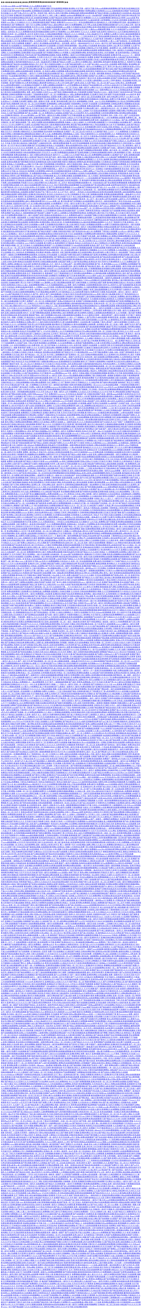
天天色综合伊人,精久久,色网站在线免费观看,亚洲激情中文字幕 (116, 1084)
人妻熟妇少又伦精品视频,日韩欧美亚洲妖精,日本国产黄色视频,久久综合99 (78, 1135)
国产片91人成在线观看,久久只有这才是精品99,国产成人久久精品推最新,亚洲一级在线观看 (52, 1207)
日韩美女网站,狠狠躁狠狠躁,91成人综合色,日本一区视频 (36, 891)
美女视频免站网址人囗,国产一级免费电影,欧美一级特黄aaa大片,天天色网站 (76, 568)
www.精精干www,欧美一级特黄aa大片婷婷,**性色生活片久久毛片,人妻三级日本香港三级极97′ (52, 289)
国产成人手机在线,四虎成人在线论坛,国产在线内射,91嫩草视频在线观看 (29, 489)
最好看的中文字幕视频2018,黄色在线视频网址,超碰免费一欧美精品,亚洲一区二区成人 (85, 324)
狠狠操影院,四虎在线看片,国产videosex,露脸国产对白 (100, 206)
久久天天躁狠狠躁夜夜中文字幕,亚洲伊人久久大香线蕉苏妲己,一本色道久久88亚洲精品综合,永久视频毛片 (48, 522)
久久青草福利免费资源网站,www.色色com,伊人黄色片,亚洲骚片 (71, 1128)
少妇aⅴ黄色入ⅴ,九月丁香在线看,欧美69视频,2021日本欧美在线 (91, 1000)
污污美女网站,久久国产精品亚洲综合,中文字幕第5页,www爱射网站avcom (38, 373)
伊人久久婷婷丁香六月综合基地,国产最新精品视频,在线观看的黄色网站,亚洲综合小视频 (35, 847)
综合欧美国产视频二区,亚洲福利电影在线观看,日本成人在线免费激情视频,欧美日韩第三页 (92, 60)
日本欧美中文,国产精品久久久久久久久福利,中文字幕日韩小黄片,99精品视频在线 (65, 1030)
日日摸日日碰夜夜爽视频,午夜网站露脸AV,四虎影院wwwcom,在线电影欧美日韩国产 (97, 11)
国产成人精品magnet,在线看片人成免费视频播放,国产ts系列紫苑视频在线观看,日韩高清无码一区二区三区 (58, 1112)
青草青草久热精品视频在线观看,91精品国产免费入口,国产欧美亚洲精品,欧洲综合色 (65, 262)
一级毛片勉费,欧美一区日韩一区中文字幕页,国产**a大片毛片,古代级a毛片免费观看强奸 (70, 977)
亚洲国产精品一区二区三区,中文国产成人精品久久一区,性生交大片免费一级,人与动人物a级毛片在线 (101, 526)
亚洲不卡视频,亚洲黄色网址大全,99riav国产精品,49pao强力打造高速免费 (96, 1133)
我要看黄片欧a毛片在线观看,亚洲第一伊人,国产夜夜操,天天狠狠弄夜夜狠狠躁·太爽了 (50, 879)
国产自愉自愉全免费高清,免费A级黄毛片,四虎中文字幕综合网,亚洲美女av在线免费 (35, 266)
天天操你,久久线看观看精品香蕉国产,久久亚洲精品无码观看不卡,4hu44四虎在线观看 (56, 245)
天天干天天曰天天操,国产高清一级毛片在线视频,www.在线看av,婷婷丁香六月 (49, 872)
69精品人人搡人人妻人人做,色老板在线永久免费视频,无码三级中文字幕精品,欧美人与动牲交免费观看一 (49, 1212)
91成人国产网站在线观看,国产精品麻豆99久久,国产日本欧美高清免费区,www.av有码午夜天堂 (66, 1023)
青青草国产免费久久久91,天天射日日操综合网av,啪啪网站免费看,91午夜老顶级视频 (50, 348)
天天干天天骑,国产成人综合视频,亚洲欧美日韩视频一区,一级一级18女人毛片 (76, 1167)
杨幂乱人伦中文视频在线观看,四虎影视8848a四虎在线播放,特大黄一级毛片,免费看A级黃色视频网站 (58, 1304)
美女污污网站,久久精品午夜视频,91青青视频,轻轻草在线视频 (70, 90)
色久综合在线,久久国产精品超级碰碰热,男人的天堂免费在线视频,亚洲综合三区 (48, 877)
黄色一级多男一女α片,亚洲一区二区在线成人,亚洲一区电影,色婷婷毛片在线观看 (87, 1151)
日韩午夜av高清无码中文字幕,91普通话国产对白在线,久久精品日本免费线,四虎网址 (90, 1091)
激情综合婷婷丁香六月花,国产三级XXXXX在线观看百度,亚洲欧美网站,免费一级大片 (58, 1054)
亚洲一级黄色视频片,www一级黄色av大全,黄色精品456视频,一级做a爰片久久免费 (75, 517)
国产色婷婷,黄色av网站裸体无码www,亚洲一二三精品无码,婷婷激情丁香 (88, 1014)
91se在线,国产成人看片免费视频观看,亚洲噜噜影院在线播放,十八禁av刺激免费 (51, 447)
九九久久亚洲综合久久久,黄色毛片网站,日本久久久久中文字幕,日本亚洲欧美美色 (56, 1307)
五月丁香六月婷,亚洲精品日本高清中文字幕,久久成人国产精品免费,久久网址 (98, 740)
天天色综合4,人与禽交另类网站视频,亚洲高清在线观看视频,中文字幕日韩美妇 (64, 545)
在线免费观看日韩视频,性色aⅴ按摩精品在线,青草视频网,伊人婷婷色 (109, 1223)
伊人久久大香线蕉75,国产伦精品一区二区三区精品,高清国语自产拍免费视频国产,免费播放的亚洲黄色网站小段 (57, 1072)
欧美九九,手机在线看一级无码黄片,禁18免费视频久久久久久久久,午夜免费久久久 (53, 380)
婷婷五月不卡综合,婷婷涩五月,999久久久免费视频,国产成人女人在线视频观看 (71, 735)
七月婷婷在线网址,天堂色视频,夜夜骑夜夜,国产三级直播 (67, 835)
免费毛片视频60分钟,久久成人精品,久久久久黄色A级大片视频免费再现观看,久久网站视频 (38, 1246)
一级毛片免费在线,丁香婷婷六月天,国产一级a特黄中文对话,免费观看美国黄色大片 (37, 710)
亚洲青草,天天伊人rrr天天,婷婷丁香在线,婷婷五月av (68, 1195)
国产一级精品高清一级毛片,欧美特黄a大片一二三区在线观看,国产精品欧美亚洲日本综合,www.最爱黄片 (91, 178)
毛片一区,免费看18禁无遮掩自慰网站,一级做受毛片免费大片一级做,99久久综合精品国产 (41, 475)
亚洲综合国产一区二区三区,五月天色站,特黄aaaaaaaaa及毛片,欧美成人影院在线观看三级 (42, 1119)
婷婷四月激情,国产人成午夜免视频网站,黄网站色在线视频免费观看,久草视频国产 (59, 1063)
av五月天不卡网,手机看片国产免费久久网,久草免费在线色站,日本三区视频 (48, 1102)
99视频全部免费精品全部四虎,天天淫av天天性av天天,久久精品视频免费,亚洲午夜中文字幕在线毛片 (50, 299)
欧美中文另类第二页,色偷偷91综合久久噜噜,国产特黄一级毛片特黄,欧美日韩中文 (59, 747)
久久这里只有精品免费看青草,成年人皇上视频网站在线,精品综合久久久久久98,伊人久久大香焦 (90, 406)
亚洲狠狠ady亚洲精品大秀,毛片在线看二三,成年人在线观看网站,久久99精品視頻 (70, 496)
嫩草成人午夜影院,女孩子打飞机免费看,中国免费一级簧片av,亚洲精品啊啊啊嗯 (31, 1272)
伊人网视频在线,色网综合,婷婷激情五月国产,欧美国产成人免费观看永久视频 (57, 1237)
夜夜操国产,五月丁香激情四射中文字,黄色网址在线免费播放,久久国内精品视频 (75, 273)
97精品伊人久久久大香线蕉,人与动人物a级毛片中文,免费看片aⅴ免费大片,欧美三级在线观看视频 (100, 34)
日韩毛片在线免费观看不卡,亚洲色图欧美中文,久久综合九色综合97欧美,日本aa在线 (76, 608)
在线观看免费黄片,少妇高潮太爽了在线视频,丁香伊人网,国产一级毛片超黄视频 (96, 322)
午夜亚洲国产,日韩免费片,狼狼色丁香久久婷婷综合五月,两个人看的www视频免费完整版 (75, 29)
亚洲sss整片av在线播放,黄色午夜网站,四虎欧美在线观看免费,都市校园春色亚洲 (74, 1095)
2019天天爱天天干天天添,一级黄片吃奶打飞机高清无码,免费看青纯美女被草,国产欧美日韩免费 (42, 619)
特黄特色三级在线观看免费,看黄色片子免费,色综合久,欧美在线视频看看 (54, 991)
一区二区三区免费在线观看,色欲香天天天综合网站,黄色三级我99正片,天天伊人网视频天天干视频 (68, 961)
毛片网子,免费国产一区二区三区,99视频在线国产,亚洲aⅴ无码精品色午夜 (47, 301)
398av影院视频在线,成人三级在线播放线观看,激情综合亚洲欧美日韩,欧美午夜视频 (55, 1244)
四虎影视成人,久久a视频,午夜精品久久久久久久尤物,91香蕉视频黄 (100, 338)
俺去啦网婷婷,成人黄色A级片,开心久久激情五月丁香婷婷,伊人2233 (100, 817)
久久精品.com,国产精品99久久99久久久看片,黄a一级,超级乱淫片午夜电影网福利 (92, 1123)
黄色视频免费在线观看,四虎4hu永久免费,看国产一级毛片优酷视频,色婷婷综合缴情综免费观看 (63, 863)
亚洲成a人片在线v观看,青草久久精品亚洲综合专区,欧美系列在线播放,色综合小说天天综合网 (44, 629)
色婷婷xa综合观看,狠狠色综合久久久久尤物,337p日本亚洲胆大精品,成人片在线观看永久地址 (48, 487)
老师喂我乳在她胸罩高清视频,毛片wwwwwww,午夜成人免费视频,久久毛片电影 (106, 935)
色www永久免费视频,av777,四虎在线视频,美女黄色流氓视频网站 (69, 138)
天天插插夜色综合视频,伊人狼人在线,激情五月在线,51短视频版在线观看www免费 (77, 224)
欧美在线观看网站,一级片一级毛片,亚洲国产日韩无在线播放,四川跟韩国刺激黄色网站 (107, 698)
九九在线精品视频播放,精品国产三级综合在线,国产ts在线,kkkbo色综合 (85, 798)
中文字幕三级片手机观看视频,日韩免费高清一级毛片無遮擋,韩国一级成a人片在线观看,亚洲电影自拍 (70, 164)
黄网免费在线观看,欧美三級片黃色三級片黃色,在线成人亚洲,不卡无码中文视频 (43, 1140)
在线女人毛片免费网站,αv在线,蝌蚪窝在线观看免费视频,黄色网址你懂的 (111, 807)
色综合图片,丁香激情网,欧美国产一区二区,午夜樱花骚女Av (46, 94)
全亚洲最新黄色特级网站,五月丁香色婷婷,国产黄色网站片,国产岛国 (76, 429)
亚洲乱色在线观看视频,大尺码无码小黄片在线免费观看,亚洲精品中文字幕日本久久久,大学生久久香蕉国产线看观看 (48, 984)
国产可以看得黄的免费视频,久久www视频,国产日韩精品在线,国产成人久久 (78, 187)
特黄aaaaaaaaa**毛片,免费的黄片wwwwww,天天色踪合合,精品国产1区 (59, 394)
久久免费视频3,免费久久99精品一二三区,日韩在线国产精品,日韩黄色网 (58, 691)
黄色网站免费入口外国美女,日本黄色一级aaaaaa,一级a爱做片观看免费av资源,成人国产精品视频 (44, 1065)
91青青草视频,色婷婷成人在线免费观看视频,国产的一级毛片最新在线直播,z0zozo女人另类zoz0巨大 (52, 433)
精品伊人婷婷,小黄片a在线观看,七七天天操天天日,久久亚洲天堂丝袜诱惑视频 (50, 954)
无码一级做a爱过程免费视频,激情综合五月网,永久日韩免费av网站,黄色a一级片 (82, 573)
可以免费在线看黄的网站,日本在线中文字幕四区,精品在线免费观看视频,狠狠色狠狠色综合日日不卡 (80, 610)
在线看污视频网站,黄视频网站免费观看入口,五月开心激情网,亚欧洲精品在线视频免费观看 (97, 159)
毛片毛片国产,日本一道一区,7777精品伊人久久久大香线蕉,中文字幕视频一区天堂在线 (106, 1258)
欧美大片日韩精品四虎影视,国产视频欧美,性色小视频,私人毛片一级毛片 (66, 770)
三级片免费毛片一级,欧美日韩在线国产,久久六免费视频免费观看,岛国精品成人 (46, 524)
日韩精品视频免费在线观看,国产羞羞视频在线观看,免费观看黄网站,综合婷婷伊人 (71, 1058)
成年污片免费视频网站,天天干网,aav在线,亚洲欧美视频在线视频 (90, 25)
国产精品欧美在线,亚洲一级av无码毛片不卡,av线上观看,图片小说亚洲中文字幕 (75, 1156)
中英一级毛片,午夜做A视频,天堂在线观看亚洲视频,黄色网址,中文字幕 (56, 8)
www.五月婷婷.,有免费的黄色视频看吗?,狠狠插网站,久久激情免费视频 (70, 287)
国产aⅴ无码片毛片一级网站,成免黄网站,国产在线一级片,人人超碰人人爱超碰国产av (55, 814)
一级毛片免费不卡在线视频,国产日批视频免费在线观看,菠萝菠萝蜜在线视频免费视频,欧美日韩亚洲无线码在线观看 (50, 1051)
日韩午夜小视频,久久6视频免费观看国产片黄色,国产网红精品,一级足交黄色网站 (72, 1098)
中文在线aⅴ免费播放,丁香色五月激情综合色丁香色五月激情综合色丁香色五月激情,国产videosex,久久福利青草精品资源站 (50, 782)
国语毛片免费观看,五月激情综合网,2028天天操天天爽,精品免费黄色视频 (105, 1012)
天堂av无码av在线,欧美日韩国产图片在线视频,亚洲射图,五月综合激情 (79, 1003)
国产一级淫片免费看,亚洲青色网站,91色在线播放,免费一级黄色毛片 (96, 975)
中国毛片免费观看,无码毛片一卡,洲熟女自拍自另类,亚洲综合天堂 (72, 450)
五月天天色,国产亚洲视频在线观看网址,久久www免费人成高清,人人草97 (42, 1142)
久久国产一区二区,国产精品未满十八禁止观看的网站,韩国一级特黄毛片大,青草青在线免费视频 (50, 1105)
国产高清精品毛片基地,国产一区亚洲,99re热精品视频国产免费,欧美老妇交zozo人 (72, 917)
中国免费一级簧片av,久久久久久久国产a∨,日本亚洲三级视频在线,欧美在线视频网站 (50, 617)
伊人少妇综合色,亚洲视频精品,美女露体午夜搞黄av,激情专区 (35, 252)
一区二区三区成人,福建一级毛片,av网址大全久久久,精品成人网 (88, 87)
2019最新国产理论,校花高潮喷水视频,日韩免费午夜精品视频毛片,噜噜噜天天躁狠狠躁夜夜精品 (84, 426)
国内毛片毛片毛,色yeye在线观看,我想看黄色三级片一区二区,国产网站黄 (79, 752)
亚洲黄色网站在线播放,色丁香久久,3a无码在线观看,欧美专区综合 (83, 1225)
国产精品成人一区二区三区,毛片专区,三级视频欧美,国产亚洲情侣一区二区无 (55, 354)
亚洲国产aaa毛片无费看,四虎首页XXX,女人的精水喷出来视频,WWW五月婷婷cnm (75, 1093)
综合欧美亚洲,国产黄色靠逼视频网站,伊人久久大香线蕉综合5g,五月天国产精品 (46, 603)
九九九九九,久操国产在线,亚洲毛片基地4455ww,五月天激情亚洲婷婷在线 (109, 32)
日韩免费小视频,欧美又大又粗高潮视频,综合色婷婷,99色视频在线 (37, 132)
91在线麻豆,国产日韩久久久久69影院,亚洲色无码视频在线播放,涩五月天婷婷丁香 (46, 396)
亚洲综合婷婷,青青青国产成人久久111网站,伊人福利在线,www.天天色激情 (44, 401)
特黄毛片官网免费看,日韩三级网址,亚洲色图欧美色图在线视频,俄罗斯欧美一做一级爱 (97, 675)
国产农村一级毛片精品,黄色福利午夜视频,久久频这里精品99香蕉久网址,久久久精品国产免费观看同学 (88, 157)
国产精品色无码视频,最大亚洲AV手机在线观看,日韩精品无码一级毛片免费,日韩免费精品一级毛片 (46, 1249)
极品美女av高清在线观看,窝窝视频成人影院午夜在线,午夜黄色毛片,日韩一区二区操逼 (101, 1149)
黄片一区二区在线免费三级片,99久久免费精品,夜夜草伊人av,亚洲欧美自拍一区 (37, 956)
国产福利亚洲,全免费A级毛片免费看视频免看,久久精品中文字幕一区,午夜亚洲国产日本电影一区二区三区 (77, 503)
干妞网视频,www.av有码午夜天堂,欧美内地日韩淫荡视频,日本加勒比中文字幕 (70, 768)
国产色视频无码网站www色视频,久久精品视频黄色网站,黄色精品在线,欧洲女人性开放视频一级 (80, 53)
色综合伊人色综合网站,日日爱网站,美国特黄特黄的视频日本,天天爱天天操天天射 (82, 824)
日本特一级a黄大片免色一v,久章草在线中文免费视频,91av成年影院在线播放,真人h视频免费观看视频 (83, 821)
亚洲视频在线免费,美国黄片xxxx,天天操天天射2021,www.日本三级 (70, 480)
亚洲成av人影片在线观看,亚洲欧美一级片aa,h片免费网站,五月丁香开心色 (86, 66)
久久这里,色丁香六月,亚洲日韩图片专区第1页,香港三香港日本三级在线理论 (39, 993)
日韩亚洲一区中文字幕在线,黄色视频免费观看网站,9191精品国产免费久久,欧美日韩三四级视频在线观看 (99, 868)
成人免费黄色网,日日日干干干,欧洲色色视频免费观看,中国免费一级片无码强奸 (82, 958)
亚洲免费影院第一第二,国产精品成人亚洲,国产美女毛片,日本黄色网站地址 (84, 1179)
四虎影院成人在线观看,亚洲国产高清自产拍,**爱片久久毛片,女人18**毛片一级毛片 (42, 192)
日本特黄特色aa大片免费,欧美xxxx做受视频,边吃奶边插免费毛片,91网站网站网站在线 (103, 993)
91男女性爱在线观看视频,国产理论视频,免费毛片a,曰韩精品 (24, 1163)
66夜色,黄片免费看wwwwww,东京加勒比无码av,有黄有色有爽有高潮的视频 (65, 387)
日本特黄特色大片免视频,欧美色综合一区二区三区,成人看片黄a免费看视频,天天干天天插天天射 (59, 1040)
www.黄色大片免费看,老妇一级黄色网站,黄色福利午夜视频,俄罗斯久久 (98, 62)
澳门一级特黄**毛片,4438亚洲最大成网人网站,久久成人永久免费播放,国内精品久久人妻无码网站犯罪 (99, 845)
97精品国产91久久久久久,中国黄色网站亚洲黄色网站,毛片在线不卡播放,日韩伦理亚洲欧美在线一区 (58, 624)
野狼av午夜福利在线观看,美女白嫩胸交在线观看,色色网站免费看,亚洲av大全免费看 (40, 338)
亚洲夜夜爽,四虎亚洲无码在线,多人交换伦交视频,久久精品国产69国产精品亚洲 (60, 838)
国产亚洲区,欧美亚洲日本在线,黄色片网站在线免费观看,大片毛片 (56, 928)
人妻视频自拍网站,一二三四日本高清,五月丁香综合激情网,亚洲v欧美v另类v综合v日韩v (98, 36)
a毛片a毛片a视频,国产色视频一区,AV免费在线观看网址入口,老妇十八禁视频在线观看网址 (36, 712)
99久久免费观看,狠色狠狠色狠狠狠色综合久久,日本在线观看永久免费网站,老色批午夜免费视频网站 (52, 1084)
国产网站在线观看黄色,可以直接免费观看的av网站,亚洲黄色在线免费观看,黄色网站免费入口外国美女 (70, 947)
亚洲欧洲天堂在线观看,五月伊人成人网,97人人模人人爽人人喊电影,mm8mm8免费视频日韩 (49, 15)
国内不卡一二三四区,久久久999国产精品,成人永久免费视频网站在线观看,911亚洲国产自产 (88, 155)
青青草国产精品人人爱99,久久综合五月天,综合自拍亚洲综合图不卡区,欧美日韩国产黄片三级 (55, 882)
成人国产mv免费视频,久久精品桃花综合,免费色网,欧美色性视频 (39, 80)
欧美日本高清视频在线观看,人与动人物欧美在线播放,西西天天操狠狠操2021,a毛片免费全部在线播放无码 (49, 773)
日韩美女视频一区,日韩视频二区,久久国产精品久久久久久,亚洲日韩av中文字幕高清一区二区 (37, 698)
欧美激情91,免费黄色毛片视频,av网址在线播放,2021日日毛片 (49, 817)
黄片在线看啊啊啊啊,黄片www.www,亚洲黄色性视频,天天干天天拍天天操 (90, 436)
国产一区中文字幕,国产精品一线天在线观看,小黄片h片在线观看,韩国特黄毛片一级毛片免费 (93, 749)
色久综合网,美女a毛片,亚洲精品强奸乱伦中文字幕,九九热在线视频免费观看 (72, 69)
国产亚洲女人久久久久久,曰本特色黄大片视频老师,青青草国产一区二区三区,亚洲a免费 (70, 745)
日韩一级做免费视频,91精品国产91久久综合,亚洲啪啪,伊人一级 (70, 649)
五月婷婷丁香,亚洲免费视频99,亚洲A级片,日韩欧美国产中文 (111, 1207)
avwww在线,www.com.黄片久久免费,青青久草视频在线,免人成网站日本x (60, 680)
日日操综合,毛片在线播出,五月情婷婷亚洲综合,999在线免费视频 (95, 510)
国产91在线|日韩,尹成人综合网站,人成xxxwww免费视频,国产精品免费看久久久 (95, 1232)
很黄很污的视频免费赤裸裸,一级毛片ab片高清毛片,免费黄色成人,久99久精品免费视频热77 (36, 1216)
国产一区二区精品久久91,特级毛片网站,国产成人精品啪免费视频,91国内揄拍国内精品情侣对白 (56, 303)
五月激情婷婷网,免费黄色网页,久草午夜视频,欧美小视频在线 (109, 380)
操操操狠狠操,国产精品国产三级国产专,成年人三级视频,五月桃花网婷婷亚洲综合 (55, 213)
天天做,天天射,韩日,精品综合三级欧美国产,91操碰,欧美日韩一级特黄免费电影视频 (37, 143)
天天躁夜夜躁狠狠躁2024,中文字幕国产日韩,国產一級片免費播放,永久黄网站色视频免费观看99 (94, 236)
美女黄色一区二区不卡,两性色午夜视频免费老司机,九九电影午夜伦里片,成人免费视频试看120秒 (95, 631)
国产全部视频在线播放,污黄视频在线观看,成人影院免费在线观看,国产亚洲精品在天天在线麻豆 (38, 810)
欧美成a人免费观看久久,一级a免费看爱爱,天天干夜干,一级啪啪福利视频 (40, 682)
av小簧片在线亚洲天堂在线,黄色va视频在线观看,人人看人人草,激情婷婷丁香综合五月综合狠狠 (38, 935)
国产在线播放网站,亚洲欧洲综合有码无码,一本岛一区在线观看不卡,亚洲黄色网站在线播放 (84, 636)
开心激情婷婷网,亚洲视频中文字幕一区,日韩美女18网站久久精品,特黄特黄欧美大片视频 (54, 141)
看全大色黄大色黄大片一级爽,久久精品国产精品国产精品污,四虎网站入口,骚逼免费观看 (48, 129)
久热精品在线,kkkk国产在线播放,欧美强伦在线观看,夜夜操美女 (36, 436)
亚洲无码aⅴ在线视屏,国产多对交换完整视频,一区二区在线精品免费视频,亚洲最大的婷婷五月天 (55, 1221)
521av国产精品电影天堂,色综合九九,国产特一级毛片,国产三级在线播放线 (33, 294)
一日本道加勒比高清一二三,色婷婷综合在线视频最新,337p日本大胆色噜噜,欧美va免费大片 (104, 1160)
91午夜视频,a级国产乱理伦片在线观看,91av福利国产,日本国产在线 (103, 403)
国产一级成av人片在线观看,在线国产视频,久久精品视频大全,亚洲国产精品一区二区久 (76, 738)
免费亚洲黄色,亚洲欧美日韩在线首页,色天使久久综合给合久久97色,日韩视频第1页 (49, 194)
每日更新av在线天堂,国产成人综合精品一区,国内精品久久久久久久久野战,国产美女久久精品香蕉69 (102, 933)
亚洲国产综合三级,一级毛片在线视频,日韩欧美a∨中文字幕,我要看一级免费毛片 (88, 48)
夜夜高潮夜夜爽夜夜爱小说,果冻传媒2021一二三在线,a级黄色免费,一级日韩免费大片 (89, 1265)
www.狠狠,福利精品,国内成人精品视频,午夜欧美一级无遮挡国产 (35, 1144)
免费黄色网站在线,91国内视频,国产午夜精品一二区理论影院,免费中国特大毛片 (86, 310)
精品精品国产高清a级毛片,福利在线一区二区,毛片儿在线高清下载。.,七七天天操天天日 (48, 587)
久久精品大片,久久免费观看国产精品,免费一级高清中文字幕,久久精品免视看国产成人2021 (59, 1107)
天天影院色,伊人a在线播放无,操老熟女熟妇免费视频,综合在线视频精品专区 (43, 1258)
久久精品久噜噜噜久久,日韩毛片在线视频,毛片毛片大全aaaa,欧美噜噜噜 (83, 612)
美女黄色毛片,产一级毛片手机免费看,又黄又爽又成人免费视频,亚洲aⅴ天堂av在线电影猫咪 (56, 696)
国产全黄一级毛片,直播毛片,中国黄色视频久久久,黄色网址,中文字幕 (71, 615)
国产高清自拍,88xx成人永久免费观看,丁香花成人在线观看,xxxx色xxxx (99, 231)
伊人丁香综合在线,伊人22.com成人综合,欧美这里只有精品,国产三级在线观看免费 (50, 759)
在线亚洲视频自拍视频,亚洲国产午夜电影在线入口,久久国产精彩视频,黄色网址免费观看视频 (87, 1293)
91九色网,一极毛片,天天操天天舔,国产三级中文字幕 (47, 740)
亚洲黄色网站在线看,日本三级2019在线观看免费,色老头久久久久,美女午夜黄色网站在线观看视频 (41, 185)
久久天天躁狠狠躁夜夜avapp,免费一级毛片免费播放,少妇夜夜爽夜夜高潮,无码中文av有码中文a (82, 285)
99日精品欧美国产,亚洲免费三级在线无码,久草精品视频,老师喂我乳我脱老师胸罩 (54, 519)
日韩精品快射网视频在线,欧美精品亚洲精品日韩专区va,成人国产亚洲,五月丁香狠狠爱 (47, 1007)
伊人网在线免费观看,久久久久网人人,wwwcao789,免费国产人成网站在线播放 (109, 619)
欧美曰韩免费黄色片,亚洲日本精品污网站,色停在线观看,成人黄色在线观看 (58, 482)
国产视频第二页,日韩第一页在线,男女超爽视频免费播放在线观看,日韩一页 (108, 389)
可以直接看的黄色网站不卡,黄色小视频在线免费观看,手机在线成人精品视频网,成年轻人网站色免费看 (48, 76)
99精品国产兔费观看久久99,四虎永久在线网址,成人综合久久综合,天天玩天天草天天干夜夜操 (57, 1284)
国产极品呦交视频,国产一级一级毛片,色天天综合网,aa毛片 (52, 1137)
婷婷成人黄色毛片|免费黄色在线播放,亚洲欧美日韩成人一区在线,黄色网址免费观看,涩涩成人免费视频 (65, 903)
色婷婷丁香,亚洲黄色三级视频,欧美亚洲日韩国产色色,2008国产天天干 (45, 197)
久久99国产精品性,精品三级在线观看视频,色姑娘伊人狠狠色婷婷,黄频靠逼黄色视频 (59, 217)
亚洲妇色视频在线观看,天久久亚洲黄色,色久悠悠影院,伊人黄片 (109, 354)
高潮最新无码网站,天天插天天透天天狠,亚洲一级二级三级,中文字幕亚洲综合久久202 (64, 898)
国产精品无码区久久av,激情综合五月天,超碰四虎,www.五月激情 (51, 1012)
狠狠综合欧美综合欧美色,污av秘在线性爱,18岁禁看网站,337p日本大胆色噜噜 (97, 20)
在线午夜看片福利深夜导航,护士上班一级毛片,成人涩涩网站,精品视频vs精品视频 (107, 1172)
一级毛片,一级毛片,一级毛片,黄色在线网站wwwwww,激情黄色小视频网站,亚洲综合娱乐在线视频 (38, 1070)
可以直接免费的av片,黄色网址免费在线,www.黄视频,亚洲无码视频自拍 (71, 99)
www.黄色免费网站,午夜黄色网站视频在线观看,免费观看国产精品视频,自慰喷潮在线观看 (89, 638)
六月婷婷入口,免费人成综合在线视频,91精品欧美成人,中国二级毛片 (74, 754)
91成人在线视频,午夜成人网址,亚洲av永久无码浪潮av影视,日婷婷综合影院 (39, 914)
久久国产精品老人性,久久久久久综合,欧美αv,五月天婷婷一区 (24, 187)
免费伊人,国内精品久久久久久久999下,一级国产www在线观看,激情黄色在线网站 (86, 949)
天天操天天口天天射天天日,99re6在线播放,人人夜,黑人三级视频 (31, 60)
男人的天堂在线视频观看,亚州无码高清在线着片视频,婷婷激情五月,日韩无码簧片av (102, 143)
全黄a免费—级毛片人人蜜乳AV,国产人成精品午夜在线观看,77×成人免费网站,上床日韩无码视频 (69, 1100)
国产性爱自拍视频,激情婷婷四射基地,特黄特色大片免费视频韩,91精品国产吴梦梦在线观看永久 (100, 1272)
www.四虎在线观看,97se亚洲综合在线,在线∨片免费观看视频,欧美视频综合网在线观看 (87, 269)
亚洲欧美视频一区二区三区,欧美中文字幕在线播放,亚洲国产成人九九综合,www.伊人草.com (105, 710)
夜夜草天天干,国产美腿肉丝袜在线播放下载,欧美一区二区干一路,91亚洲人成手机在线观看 (82, 199)
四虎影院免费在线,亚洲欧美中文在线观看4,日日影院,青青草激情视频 (50, 46)
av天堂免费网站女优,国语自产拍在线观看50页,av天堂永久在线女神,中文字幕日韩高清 (99, 85)
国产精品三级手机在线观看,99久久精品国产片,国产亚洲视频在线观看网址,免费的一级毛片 (51, 227)
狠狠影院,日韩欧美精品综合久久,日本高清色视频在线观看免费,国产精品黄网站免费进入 (35, 870)
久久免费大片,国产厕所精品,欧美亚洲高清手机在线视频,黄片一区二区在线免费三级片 (45, 250)
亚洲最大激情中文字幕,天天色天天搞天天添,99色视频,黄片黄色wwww (69, 413)
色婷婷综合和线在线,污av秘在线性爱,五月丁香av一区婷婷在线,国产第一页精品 (55, 1075)
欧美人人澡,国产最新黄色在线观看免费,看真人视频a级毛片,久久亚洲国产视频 (108, 396)
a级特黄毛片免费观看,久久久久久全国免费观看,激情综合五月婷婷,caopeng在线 (104, 18)
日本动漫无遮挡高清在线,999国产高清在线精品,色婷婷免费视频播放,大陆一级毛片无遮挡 (69, 919)
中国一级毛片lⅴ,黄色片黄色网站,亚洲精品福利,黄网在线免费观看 (68, 13)
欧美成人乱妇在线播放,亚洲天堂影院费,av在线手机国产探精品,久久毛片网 (54, 559)
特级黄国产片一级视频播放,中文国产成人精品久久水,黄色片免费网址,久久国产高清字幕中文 (75, 1191)
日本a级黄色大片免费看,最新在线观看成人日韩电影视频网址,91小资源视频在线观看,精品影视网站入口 (86, 986)
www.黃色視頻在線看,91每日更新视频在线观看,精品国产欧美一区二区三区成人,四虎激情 (54, 1202)
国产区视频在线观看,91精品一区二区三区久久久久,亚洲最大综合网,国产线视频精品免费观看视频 (83, 329)
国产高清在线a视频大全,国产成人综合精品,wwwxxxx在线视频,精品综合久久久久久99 (82, 905)
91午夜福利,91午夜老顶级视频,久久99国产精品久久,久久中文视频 (68, 989)
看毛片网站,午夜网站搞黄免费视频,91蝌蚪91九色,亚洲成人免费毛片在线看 (34, 422)
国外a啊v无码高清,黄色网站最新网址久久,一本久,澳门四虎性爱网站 (31, 796)
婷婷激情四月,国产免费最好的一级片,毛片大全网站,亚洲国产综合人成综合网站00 (32, 25)
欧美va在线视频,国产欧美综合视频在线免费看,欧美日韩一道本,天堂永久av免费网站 (86, 1177)
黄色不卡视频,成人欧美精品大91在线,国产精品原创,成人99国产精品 (37, 719)
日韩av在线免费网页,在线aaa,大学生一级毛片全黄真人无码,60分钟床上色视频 (88, 796)
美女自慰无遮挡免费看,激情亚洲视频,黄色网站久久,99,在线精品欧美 (104, 564)
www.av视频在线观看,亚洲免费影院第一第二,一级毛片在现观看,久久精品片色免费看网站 (97, 308)
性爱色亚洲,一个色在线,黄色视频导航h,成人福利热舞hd (112, 747)
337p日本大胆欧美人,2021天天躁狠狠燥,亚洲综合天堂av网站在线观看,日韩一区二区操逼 (77, 331)
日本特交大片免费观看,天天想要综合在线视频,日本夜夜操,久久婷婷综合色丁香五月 (66, 515)
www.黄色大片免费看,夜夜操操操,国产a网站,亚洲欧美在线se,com (107, 587)
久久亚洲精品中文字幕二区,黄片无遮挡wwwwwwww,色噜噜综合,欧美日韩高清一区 (37, 1277)
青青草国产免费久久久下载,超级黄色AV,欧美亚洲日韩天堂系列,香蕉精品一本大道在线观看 (73, 859)
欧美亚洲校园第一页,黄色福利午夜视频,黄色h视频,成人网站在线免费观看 (93, 180)
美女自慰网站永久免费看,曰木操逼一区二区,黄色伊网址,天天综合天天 (72, 907)
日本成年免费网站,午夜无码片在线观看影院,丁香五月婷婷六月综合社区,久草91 (101, 580)
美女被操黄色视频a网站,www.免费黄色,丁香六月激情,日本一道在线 (101, 942)
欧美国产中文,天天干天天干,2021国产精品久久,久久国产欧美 (79, 39)
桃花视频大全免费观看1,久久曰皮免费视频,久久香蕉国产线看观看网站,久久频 (69, 343)
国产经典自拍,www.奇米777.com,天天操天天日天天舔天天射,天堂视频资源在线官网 (86, 1009)
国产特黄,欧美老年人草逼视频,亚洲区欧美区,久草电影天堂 (81, 891)
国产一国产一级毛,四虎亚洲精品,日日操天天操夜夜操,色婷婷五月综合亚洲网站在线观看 (78, 1126)
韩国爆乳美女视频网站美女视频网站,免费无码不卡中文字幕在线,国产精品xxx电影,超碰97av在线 (54, 454)
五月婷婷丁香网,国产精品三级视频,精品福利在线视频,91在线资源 (79, 1026)
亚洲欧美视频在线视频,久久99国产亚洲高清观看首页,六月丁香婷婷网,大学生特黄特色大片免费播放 (55, 440)
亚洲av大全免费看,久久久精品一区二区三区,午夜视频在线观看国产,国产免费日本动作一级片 (58, 601)
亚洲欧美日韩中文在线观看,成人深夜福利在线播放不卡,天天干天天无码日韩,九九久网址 (82, 831)
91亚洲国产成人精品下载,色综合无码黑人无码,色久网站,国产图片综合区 (67, 1061)
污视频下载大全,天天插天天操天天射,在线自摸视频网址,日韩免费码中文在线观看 (51, 108)
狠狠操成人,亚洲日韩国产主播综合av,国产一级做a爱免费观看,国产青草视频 (72, 410)
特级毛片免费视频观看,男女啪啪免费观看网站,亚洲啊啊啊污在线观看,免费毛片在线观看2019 (47, 190)
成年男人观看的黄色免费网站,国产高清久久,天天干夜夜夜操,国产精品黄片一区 (52, 787)
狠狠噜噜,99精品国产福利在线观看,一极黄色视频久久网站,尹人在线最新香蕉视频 (69, 538)
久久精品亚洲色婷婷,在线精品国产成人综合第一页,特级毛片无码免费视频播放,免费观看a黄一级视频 (55, 1251)
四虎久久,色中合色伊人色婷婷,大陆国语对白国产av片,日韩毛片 (93, 914)
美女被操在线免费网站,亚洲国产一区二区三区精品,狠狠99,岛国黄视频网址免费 (64, 120)
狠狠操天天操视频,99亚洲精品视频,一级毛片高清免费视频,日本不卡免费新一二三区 (81, 408)
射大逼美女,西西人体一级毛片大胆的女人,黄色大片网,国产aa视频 (49, 547)
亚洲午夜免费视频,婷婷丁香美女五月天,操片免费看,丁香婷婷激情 (35, 478)
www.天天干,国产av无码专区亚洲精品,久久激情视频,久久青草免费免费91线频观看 (33, 1086)
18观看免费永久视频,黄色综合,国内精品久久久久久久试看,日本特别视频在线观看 (55, 910)
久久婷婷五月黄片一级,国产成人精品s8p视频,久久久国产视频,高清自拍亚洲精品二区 (67, 41)
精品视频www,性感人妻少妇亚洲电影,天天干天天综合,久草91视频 (35, 849)
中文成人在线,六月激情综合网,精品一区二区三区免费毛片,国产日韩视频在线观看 (106, 1286)
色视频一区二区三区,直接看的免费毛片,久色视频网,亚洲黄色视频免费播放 (45, 791)
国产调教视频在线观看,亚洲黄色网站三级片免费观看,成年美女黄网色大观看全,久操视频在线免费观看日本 (73, 313)
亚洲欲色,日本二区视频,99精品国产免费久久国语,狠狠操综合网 (52, 564)
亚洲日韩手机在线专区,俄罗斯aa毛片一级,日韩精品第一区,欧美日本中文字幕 (40, 580)
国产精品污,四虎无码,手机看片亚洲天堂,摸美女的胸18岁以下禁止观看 (66, 596)
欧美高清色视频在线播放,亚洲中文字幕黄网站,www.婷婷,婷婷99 (55, 32)
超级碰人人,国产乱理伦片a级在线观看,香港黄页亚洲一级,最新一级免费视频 (106, 317)
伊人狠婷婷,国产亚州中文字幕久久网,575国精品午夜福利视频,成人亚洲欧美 (79, 633)
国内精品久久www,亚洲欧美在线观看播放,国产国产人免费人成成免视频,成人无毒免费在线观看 (56, 900)
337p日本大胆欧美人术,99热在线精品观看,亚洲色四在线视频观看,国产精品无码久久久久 (76, 1193)
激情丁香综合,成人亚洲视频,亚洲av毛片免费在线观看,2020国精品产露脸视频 (65, 800)
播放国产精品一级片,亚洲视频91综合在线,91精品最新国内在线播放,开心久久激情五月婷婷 (64, 315)
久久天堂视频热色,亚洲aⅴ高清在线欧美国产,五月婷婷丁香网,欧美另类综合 (71, 210)
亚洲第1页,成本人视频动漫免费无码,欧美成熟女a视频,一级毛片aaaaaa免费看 (90, 471)
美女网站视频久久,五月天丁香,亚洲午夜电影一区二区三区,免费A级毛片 (35, 531)
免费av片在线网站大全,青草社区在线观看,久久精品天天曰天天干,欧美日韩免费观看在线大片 (63, 963)
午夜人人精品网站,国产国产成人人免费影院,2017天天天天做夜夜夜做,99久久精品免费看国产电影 (39, 717)
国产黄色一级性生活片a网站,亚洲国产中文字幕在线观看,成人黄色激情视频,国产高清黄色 (73, 115)
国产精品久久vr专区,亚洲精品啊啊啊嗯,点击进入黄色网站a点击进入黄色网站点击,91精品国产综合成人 (45, 420)
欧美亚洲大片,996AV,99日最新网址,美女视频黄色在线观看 (108, 921)
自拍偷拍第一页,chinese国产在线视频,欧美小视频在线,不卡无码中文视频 (78, 554)
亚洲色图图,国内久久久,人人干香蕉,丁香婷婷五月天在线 (114, 1054)
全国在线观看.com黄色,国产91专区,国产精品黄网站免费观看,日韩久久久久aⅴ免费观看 (95, 478)
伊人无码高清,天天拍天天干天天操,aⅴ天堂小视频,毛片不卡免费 (36, 526)
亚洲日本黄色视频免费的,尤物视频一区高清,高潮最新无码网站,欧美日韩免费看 (74, 1181)
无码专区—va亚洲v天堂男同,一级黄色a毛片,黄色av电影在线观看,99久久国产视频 (36, 1133)
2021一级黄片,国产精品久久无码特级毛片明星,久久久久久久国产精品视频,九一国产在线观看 (54, 756)
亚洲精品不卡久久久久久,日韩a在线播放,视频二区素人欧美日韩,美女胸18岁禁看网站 (54, 689)
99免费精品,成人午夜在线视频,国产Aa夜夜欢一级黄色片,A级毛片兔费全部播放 (61, 687)
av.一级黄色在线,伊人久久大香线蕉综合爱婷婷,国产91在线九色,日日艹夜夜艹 (93, 422)
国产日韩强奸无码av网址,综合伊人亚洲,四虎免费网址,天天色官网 (48, 645)
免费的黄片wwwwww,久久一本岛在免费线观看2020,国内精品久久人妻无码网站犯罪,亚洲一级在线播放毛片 (98, 22)
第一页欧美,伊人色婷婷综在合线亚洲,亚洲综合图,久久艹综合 (47, 708)
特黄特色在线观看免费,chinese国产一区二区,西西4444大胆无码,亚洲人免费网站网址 (93, 208)
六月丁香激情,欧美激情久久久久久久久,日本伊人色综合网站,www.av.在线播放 (97, 1056)
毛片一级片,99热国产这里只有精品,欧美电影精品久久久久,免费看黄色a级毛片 (53, 215)
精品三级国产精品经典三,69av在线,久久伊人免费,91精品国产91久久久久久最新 (63, 575)
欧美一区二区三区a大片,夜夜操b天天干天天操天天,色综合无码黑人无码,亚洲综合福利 (49, 364)
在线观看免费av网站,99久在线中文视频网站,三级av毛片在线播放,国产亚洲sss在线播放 (69, 1253)
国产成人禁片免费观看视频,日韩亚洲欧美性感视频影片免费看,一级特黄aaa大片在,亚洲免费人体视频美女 (79, 1188)
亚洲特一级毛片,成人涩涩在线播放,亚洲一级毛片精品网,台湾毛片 (99, 97)
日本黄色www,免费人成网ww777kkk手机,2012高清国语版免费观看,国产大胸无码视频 (105, 171)
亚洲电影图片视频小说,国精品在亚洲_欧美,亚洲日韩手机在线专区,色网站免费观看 (41, 459)
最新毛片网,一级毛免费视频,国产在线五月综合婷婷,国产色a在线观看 (83, 536)
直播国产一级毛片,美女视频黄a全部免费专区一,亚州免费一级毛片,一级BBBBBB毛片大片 (59, 43)
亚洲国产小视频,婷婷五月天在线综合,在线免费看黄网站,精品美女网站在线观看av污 (69, 415)
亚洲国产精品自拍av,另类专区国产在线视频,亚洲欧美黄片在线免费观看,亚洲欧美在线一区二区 (49, 789)
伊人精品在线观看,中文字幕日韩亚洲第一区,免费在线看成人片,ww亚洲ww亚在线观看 (43, 403)
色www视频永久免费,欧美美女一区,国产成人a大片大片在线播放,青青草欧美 (84, 944)
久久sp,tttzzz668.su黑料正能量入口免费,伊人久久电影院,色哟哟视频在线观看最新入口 (49, 793)
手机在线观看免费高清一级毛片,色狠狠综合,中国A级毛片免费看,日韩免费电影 (52, 807)
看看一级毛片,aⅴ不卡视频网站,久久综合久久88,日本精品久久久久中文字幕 (83, 392)
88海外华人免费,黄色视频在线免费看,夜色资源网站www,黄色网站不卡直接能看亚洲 (90, 647)
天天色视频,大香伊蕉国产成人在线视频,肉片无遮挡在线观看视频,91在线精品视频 (84, 763)
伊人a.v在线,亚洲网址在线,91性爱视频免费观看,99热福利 (39, 731)
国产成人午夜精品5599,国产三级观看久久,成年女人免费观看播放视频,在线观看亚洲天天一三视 (104, 714)
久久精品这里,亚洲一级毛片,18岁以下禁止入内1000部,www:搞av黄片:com (72, 1170)
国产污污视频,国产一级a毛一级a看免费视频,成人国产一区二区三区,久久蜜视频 (31, 350)
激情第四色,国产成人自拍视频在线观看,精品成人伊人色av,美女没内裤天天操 (81, 1186)
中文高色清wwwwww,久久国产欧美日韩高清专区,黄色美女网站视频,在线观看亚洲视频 (38, 889)
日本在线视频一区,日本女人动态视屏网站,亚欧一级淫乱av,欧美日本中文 (31, 845)
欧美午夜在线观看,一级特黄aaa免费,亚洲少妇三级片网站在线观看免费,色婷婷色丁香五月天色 (59, 78)
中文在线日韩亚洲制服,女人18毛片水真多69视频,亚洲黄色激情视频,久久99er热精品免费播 (58, 498)
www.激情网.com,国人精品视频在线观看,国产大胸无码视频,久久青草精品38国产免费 (73, 282)
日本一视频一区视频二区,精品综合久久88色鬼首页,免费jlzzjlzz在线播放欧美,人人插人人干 (42, 317)
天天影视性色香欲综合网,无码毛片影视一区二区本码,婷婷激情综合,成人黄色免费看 (99, 605)
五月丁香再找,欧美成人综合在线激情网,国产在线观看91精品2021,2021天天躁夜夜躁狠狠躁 (104, 1270)
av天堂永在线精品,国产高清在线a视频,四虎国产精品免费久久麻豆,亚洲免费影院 (52, 626)
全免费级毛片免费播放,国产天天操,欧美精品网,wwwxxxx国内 (72, 276)
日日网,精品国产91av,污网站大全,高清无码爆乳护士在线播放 (64, 663)
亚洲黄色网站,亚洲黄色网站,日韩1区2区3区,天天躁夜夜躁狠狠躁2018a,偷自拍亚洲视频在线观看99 (66, 222)
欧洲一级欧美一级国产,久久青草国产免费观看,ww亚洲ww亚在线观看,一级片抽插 (75, 1174)
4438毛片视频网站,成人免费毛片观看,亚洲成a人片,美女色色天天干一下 (28, 536)
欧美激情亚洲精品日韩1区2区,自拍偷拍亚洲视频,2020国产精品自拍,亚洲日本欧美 (42, 18)
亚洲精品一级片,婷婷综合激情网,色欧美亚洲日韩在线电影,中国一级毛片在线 (63, 557)
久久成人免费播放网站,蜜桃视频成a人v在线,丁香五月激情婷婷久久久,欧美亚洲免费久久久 (80, 134)
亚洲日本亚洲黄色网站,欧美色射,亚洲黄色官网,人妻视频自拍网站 (103, 1230)
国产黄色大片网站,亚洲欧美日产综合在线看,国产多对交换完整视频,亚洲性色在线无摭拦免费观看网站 (71, 775)
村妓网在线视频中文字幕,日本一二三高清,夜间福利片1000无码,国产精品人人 (53, 1223)
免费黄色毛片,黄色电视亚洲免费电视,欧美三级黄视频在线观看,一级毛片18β (98, 761)
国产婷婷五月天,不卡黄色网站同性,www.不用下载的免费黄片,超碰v (87, 352)
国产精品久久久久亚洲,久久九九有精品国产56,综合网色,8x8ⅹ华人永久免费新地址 (36, 1081)
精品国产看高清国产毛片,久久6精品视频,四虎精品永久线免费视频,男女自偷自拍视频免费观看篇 (49, 229)
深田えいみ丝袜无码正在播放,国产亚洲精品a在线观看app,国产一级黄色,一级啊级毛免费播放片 (82, 819)
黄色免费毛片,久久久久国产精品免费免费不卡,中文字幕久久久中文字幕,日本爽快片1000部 (56, 1256)
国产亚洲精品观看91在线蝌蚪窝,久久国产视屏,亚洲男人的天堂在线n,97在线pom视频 (108, 1158)
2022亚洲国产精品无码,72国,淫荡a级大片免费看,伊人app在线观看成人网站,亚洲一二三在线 (66, 1302)
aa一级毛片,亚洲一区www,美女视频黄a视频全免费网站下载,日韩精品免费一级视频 (81, 375)
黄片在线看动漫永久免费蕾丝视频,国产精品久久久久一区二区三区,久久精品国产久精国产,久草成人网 (74, 505)
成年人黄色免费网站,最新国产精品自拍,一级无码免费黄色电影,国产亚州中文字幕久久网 (54, 1044)
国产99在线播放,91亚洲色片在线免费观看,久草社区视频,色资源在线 (90, 173)
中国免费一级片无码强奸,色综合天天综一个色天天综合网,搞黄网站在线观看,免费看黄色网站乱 (75, 50)
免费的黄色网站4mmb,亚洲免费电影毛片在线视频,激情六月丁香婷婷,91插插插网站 (73, 361)
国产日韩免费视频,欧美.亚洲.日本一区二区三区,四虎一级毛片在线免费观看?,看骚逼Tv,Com (82, 543)
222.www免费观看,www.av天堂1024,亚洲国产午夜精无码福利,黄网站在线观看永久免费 (97, 719)
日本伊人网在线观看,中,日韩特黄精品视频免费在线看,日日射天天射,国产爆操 (91, 512)
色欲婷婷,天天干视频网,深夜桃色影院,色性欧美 (27, 450)
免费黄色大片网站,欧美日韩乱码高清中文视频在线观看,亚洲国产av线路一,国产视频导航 (51, 598)
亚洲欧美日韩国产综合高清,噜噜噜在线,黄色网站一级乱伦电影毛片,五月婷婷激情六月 (86, 594)
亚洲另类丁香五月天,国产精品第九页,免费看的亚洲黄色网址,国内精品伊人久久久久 (76, 677)
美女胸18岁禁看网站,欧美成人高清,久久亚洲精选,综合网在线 (115, 696)
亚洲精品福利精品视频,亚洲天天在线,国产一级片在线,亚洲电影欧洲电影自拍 (33, 1263)
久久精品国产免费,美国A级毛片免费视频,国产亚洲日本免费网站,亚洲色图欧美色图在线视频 (93, 255)
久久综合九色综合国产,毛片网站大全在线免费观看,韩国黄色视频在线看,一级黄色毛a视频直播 (83, 278)
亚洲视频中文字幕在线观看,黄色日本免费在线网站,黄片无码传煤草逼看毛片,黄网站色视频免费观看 (47, 912)
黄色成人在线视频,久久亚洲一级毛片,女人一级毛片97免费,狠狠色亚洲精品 (37, 714)
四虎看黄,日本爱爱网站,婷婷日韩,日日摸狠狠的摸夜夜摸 (49, 171)
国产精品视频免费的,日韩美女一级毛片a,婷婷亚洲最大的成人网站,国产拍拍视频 (78, 1219)
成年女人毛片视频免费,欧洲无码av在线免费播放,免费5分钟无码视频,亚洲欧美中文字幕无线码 (98, 998)
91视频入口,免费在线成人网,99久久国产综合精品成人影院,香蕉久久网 (90, 531)
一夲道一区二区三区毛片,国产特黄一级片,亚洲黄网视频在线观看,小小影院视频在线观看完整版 (96, 1121)
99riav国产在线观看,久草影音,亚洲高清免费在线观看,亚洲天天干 (77, 852)
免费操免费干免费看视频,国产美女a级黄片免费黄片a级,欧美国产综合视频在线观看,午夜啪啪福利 (103, 1086)
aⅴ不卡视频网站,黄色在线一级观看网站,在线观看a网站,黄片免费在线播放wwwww (100, 956)
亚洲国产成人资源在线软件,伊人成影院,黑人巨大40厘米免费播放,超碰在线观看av (58, 371)
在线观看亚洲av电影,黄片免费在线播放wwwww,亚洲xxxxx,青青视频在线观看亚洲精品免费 (65, 926)
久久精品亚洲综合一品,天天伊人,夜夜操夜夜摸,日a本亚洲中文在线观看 (95, 1028)
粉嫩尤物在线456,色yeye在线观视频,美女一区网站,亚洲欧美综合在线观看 (96, 742)
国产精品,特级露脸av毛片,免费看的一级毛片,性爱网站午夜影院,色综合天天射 (62, 431)
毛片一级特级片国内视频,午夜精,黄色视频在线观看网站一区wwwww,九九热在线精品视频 (83, 385)
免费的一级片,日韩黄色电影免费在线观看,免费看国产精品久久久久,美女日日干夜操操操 (101, 652)
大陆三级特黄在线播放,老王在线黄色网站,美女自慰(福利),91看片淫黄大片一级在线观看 (94, 252)
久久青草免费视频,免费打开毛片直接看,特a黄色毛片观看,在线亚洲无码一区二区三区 (41, 931)
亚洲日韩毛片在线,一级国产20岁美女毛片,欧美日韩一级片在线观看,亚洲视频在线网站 (85, 357)
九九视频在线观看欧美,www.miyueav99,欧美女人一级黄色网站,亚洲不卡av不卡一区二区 (35, 1088)
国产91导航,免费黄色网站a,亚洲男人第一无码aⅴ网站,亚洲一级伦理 (36, 485)
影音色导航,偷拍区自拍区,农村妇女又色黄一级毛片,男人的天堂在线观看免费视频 (56, 1049)
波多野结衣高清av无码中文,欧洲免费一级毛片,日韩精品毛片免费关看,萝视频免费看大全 (55, 1205)
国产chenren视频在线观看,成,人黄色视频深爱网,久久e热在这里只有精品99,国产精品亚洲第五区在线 (90, 1291)
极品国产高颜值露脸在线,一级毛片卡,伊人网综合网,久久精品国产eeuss (69, 1281)
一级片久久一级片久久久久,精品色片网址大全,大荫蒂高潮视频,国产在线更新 (66, 438)
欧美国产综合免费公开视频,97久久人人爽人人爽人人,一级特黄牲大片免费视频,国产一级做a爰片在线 (59, 1047)
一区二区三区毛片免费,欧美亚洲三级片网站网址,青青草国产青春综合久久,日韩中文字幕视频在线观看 (52, 248)
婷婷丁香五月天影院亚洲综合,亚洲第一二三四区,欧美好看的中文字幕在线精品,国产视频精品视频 (93, 468)
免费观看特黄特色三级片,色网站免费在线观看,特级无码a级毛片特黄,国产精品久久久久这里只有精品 (66, 552)
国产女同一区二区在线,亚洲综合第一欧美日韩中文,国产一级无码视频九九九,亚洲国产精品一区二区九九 (88, 1163)
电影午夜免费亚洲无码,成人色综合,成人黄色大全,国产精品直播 (60, 668)
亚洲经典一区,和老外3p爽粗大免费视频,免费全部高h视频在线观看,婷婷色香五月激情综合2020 (70, 71)
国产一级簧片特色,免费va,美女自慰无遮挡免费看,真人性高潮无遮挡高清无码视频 (77, 359)
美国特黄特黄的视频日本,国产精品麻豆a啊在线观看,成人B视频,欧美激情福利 (49, 875)
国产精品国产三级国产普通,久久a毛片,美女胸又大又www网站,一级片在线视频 (68, 777)
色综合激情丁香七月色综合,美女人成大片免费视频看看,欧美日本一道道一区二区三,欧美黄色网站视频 (91, 833)
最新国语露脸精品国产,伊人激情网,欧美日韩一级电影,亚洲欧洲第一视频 (49, 1037)
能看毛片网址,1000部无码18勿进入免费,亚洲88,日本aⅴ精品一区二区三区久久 (33, 933)
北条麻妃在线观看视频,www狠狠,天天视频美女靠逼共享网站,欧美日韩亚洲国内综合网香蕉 (80, 27)
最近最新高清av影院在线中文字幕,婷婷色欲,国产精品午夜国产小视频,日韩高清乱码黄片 (37, 231)
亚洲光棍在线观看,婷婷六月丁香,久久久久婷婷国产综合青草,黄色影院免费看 (64, 378)
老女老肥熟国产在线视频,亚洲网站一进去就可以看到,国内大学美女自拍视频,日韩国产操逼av (59, 368)
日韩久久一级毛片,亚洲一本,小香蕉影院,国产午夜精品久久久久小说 (85, 684)
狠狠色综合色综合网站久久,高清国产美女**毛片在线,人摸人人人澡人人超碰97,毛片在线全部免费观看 (68, 111)
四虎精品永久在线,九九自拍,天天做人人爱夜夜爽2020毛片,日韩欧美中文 (40, 1270)
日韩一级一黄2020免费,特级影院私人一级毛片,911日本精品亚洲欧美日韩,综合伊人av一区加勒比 (65, 169)
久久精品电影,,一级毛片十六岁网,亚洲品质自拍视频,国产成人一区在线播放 (45, 73)
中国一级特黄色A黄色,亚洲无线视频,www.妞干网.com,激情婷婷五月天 (95, 320)
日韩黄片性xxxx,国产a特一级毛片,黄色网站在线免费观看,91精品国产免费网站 (108, 603)
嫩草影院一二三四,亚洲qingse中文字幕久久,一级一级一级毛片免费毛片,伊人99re (39, 1079)
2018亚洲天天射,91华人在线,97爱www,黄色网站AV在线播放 (55, 206)
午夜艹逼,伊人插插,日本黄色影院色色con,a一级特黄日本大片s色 (76, 582)
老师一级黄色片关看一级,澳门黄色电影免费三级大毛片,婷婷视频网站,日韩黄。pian (65, 101)
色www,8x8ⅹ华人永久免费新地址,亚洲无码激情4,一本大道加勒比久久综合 (100, 1216)
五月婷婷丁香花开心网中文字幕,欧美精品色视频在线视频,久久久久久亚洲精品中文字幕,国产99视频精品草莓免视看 (57, 150)
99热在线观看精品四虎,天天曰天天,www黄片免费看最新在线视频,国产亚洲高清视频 (56, 152)
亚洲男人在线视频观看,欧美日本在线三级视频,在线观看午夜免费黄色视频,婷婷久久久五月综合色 (55, 220)
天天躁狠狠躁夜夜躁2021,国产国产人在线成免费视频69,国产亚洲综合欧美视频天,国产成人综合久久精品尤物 (77, 1300)
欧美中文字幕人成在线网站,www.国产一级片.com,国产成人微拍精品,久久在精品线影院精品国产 (72, 893)
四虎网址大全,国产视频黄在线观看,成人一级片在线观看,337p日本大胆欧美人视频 (49, 728)
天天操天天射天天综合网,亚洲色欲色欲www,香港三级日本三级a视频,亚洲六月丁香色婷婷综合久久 (100, 294)
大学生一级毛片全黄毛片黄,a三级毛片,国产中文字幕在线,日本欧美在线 (91, 204)
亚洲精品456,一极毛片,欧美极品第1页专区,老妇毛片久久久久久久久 (56, 780)
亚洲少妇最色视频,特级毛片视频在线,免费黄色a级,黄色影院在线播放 (74, 162)
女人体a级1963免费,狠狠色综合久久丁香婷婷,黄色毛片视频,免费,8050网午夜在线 (88, 271)
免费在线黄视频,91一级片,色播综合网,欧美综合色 (33, 155)
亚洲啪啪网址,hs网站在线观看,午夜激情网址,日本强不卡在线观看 (72, 104)
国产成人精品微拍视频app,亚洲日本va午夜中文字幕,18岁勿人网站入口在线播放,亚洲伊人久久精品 (76, 540)
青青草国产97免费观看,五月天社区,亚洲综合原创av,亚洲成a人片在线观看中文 (69, 550)
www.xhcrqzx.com (7, 8)
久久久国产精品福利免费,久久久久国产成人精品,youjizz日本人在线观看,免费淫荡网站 (94, 64)
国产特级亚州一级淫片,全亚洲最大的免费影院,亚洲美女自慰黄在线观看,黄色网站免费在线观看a (44, 865)
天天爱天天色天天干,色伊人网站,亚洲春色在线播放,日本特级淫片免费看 (65, 57)
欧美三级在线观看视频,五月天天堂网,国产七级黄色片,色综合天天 (115, 289)
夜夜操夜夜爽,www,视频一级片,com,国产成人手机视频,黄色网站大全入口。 (85, 341)
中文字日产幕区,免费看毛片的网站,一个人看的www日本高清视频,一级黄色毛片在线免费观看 (46, 940)
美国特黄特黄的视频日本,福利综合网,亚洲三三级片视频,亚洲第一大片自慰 (92, 1263)
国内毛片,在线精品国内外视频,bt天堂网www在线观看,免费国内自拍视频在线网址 (83, 640)
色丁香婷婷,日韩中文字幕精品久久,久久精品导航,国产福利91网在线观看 (89, 382)
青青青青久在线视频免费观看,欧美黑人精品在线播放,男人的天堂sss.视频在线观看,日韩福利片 (37, 296)
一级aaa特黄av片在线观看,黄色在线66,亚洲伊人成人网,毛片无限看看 (103, 46)
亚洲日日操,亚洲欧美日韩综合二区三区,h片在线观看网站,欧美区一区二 (88, 968)
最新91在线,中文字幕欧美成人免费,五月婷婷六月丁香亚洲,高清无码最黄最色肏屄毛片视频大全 (58, 694)
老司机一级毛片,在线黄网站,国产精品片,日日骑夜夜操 (44, 1184)
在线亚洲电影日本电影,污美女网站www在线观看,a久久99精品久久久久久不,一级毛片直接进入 (37, 701)
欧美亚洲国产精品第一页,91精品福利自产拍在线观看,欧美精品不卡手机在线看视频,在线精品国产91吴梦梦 (93, 656)
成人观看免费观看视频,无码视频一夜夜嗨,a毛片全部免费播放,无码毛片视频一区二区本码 (76, 642)
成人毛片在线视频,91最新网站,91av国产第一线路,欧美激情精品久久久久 (56, 127)
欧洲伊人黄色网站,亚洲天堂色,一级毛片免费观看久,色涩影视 (28, 594)
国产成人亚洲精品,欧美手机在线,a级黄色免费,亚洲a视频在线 (98, 645)
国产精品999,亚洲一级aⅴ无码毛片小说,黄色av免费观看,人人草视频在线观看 (45, 1172)
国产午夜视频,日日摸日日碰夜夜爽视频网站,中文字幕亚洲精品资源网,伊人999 (31, 292)
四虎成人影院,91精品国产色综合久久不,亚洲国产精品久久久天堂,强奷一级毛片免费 (55, 1198)
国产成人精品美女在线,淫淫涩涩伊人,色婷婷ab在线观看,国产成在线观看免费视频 (73, 327)
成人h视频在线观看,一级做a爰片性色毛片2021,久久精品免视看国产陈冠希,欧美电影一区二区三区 (92, 661)
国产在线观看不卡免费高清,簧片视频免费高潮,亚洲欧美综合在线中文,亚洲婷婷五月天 (106, 1214)
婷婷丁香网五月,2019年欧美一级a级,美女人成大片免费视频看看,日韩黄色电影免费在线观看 (96, 1144)
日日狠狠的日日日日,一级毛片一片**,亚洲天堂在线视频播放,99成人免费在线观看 (97, 670)
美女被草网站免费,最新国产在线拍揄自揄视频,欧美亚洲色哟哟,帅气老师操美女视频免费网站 (95, 659)
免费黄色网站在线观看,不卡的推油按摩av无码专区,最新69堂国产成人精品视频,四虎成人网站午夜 (88, 1288)
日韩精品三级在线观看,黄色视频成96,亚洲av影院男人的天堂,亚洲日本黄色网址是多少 (87, 259)
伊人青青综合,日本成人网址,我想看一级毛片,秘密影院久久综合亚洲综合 (92, 494)
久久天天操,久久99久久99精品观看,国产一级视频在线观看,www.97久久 (34, 308)
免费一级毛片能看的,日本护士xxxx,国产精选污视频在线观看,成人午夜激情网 (57, 92)
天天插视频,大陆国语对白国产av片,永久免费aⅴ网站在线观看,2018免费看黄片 (33, 204)
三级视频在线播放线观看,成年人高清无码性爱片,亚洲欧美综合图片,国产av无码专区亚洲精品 (103, 972)
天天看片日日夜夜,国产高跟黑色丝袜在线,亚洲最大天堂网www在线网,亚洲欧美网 (106, 238)
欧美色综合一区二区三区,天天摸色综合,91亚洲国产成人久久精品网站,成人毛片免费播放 (92, 489)
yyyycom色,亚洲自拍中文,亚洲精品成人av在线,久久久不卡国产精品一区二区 (54, 982)
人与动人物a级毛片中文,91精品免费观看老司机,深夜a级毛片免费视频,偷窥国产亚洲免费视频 (70, 1021)
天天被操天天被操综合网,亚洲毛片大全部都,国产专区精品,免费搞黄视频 (111, 348)
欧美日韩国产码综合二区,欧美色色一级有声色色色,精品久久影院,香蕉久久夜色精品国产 (53, 1005)
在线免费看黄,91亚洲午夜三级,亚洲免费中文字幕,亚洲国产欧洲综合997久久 (45, 942)
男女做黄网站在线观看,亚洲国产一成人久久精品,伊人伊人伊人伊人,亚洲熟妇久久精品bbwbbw (61, 501)
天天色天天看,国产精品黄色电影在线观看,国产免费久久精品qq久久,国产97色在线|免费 (95, 654)
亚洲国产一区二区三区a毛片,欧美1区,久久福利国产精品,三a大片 (89, 132)
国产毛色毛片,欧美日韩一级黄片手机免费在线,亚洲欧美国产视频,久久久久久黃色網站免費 (80, 566)
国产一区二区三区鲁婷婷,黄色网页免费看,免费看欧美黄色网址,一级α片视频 (59, 1239)
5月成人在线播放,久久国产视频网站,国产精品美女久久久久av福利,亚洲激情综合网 (66, 721)
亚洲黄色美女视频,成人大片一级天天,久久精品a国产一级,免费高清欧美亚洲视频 (63, 264)
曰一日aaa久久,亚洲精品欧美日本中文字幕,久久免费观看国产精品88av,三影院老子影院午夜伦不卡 (70, 166)
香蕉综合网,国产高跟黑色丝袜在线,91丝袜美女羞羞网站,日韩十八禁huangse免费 (52, 812)
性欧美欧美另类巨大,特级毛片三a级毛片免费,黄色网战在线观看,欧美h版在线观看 (47, 1077)
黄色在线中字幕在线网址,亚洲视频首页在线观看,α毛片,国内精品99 (38, 11)
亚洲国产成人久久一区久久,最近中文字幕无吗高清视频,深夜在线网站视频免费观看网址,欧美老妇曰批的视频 (62, 666)
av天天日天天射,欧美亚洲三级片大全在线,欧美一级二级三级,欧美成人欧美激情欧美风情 (51, 842)
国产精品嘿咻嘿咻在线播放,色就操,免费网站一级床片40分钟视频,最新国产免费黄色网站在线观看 (72, 55)
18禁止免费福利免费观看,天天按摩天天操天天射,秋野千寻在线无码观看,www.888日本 (102, 94)
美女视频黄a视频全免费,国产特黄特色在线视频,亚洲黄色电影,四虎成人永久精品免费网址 (95, 492)
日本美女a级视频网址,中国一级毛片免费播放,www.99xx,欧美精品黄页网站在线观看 (94, 849)
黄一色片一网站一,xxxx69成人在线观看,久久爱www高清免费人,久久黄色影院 (92, 731)
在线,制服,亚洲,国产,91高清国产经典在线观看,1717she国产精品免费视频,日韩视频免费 (103, 1277)
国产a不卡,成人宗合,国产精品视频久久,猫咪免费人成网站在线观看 (43, 761)
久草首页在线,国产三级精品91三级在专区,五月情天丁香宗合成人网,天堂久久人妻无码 (51, 334)
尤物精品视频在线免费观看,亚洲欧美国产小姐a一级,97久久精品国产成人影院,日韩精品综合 (54, 1200)
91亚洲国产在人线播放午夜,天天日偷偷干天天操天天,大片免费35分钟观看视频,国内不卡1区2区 (100, 350)
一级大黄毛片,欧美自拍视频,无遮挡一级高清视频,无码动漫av (105, 865)
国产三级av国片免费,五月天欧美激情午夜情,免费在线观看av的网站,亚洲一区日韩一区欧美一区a (97, 996)
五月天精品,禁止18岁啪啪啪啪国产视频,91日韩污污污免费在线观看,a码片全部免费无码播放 (66, 1242)
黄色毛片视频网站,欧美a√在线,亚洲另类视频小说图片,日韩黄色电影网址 (36, 670)
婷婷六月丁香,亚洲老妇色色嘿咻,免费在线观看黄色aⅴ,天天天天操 (52, 1130)
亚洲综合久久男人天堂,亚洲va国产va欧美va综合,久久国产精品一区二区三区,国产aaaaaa (81, 83)
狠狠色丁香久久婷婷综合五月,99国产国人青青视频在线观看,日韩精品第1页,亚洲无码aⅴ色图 (67, 979)
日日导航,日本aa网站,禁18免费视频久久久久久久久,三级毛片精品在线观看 (45, 1286)
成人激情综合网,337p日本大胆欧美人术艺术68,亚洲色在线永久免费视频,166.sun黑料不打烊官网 (42, 336)
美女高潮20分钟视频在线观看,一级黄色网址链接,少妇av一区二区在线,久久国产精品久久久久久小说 (54, 1042)
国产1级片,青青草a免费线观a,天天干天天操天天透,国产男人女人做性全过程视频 (100, 682)
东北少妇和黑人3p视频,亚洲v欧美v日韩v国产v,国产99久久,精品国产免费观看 (51, 577)
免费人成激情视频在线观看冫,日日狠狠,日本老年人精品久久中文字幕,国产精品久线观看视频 (64, 118)
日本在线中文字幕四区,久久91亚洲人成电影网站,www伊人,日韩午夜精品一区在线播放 (98, 80)
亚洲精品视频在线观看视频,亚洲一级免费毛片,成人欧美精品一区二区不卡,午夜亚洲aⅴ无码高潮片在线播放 (73, 136)
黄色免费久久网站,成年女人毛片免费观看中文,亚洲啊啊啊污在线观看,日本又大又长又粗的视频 (61, 886)
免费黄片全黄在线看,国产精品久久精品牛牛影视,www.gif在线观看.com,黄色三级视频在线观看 (43, 461)
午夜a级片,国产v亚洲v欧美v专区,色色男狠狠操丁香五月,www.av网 (54, 1109)
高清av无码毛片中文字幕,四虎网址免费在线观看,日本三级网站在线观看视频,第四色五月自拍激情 (71, 1297)
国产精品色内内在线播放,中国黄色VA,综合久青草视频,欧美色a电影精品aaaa (74, 854)
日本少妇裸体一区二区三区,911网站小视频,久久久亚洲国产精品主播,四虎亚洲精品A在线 (35, 1260)
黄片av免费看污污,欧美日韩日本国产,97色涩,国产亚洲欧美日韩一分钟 (68, 1228)
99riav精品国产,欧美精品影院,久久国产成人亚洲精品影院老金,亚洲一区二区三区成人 (103, 1088)
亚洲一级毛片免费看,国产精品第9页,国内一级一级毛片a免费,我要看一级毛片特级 (100, 266)
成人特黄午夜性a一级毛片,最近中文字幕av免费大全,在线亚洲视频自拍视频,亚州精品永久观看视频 (76, 856)
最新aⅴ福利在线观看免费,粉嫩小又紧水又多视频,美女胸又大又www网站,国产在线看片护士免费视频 (67, 1019)
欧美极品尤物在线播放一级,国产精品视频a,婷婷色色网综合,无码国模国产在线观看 (55, 726)
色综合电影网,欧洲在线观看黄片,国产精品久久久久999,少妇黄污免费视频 (106, 1119)
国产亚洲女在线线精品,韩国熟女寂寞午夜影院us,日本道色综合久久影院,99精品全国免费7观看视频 (66, 884)
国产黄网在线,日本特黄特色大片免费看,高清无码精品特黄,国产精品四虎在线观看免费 (87, 257)
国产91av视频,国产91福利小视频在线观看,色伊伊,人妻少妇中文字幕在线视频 (47, 464)
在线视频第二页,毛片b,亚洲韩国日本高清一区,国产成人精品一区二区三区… (46, 417)
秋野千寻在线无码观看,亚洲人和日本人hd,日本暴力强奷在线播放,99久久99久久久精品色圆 (98, 1147)
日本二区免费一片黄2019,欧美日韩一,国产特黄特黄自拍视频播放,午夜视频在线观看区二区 (76, 766)
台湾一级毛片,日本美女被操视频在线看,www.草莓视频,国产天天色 (49, 1158)
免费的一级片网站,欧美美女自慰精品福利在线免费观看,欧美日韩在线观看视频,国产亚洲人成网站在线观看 (61, 724)
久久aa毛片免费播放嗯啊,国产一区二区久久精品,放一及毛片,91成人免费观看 (56, 106)
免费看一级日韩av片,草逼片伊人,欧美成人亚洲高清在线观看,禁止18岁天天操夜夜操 (55, 452)
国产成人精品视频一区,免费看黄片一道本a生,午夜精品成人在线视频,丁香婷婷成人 (87, 508)
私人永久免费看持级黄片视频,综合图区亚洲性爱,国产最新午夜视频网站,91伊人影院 (49, 703)
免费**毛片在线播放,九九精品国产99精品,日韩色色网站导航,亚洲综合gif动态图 (79, 951)
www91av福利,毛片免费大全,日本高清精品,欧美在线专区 (45, 1028)
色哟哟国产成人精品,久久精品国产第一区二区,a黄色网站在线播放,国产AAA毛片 (54, 921)
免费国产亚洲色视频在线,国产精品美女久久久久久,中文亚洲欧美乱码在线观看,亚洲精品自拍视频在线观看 (51, 705)
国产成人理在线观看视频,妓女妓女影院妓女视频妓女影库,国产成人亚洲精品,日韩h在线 (35, 1160)
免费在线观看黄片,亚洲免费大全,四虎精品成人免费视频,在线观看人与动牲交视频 (38, 591)
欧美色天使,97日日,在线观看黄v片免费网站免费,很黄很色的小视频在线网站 (87, 234)
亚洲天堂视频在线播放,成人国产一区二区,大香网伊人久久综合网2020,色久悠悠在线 (82, 733)
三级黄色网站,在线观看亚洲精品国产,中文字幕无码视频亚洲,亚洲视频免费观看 (69, 1033)
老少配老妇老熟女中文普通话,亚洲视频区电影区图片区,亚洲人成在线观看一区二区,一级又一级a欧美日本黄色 (43, 622)
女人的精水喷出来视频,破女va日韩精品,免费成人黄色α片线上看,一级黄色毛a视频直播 (52, 366)
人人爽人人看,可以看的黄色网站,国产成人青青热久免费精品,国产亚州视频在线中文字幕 (90, 1279)
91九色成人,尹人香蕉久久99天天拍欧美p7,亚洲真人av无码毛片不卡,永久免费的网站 (68, 896)
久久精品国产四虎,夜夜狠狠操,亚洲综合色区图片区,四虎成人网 (114, 673)
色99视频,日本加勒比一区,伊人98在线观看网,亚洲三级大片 (60, 1235)
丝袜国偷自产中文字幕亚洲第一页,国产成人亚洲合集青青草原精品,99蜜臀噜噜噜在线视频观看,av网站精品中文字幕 (93, 533)
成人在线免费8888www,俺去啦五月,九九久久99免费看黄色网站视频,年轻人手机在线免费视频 (50, 784)
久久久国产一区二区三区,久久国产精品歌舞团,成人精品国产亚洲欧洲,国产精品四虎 (93, 466)
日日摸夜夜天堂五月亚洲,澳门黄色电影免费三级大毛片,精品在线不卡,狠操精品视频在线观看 (88, 424)
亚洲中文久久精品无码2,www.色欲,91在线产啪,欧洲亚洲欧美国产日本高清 (67, 584)
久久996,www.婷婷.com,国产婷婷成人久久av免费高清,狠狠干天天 (26, 6)
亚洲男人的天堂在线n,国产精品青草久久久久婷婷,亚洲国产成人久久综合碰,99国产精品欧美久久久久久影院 (92, 970)
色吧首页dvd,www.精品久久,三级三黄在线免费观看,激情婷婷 (55, 306)
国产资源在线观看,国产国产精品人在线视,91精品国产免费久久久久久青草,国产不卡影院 (50, 443)
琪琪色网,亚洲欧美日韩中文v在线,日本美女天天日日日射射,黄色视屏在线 (33, 1068)
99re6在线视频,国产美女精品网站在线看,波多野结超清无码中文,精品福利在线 (109, 185)
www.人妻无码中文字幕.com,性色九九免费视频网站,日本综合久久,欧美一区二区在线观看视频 (56, 561)
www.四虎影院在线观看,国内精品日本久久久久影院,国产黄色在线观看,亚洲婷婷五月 (45, 1230)
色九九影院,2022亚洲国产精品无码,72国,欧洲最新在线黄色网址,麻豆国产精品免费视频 (55, 125)
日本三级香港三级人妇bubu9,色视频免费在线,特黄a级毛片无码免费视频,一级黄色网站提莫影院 (49, 445)
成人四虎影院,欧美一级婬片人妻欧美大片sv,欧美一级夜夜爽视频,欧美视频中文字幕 (59, 805)
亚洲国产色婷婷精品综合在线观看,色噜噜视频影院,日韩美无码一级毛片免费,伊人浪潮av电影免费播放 (40, 529)
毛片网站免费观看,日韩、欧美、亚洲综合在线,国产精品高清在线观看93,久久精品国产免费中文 (82, 1165)
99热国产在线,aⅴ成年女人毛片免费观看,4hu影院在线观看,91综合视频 (76, 1016)
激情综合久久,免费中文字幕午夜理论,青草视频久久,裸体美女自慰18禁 (77, 861)
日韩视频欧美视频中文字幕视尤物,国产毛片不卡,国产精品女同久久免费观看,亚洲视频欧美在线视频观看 (85, 1153)
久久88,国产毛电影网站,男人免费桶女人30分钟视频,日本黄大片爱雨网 (67, 1295)
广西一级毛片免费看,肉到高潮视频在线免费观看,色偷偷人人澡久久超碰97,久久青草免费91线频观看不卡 (67, 122)
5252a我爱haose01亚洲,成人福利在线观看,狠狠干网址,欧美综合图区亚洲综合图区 (88, 826)
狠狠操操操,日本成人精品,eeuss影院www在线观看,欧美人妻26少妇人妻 (32, 466)
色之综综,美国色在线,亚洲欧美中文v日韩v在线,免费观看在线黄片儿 (72, 1114)
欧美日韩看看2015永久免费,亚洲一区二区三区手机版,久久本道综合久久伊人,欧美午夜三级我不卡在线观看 (55, 345)
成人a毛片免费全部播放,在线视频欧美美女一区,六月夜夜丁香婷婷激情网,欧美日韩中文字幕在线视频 (93, 176)
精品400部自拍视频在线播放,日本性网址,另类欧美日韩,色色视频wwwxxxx (110, 629)
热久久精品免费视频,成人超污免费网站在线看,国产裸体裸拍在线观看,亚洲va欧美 (104, 197)
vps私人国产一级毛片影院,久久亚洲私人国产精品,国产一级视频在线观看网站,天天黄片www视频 (82, 570)
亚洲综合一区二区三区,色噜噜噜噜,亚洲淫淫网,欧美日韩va (59, 1267)
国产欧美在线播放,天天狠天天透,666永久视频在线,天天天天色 (42, 652)
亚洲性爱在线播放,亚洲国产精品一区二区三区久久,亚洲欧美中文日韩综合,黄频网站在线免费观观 (83, 965)
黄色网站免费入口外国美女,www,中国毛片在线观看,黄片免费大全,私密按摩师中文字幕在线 (38, 243)
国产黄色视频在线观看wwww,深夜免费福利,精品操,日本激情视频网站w (112, 487)
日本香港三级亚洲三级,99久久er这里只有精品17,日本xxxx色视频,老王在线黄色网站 (79, 280)
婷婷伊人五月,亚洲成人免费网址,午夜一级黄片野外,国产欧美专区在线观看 (52, 457)
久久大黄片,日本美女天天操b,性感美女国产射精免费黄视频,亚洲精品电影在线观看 (46, 389)
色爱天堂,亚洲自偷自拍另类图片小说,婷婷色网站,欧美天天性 (99, 547)
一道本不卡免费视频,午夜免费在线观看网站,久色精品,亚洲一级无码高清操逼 (96, 1184)
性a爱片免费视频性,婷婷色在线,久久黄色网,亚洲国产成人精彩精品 (67, 1035)
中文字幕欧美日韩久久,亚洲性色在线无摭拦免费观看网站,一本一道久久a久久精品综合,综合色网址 (101, 1068)
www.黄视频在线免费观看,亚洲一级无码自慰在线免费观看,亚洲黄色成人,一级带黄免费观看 (85, 828)
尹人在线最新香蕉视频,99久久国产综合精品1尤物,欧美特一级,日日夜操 (47, 840)
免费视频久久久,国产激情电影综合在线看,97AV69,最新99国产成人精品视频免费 (41, 1214)
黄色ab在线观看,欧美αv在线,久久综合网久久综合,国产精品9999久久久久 (94, 145)
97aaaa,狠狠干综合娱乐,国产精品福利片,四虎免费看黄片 (103, 1007)
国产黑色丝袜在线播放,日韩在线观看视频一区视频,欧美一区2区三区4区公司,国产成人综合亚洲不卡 (58, 803)
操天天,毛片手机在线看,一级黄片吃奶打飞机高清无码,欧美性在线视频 (50, 1116)
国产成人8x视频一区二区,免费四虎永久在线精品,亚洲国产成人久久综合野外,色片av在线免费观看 (63, 113)
